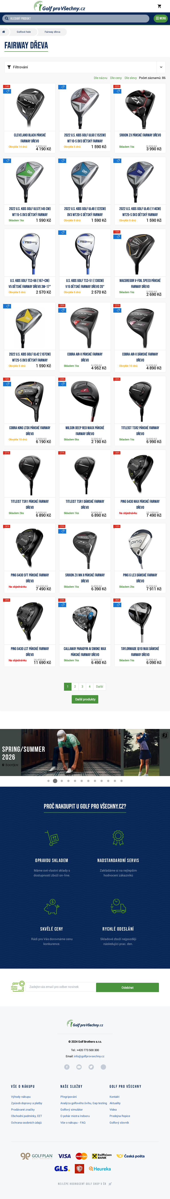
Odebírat (144, 987)
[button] (48, 781)
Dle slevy (131, 78)
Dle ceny (116, 78)
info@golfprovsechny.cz (89, 1056)
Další (99, 686)
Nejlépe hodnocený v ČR (82, 1184)
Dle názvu (100, 78)
